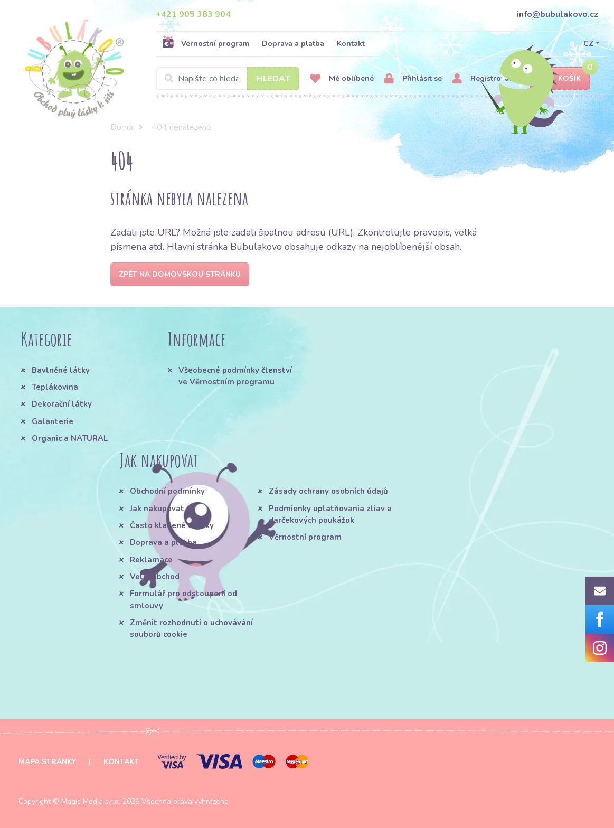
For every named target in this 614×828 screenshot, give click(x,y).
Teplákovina (55, 387)
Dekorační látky (62, 404)
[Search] (227, 78)
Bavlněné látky (61, 370)
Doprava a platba (293, 44)
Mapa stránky (47, 762)
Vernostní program (205, 43)
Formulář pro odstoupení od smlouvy (183, 599)
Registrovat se (487, 78)
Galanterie (52, 421)
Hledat (273, 78)
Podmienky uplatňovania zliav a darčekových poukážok (330, 514)
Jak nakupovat (157, 508)
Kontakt (351, 44)
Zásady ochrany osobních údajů (328, 491)
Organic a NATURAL (70, 438)
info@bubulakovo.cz (557, 14)
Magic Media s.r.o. (90, 801)
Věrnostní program (305, 537)
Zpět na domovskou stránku (180, 274)
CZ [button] (588, 44)
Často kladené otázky (172, 525)
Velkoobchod (155, 576)
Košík (560, 78)
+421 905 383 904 (193, 14)
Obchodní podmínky (167, 491)
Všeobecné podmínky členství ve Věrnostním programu (235, 376)
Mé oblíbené (342, 78)
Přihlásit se (413, 78)
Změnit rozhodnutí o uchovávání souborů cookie (191, 628)
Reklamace (151, 559)
